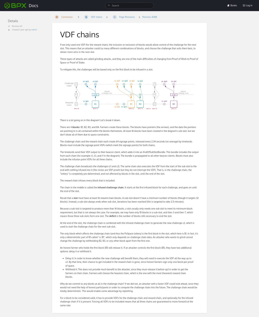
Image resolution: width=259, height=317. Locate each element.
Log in (247, 5)
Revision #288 (149, 17)
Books (232, 5)
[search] (129, 5)
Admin (34, 29)
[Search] (109, 5)
